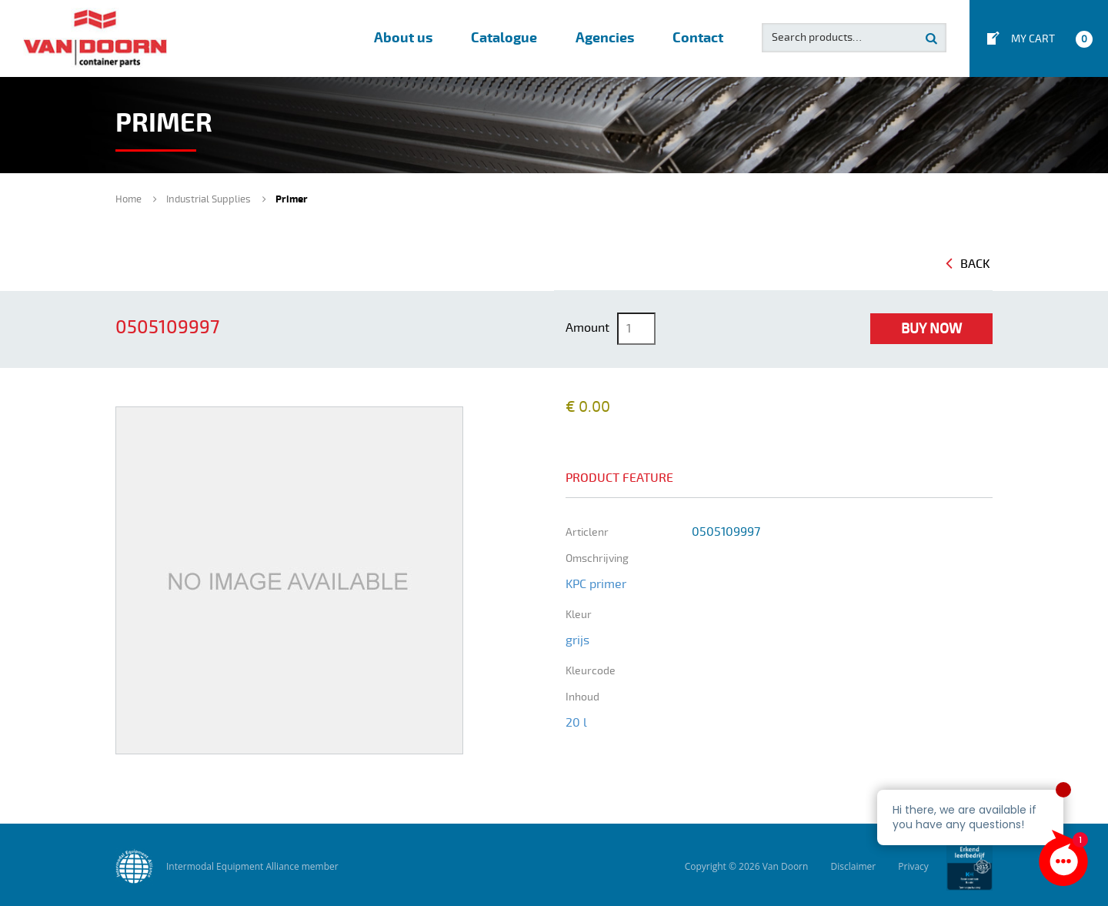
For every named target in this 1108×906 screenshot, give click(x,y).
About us (403, 38)
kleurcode (591, 670)
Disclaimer (853, 866)
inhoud (582, 697)
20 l (576, 722)
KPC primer (596, 584)
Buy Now (931, 328)
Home (128, 199)
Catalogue (504, 38)
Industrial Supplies (208, 199)
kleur (579, 614)
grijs (577, 640)
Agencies (605, 38)
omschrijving (597, 558)
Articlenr (587, 532)
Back (968, 264)
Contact (697, 38)
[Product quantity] (636, 329)
